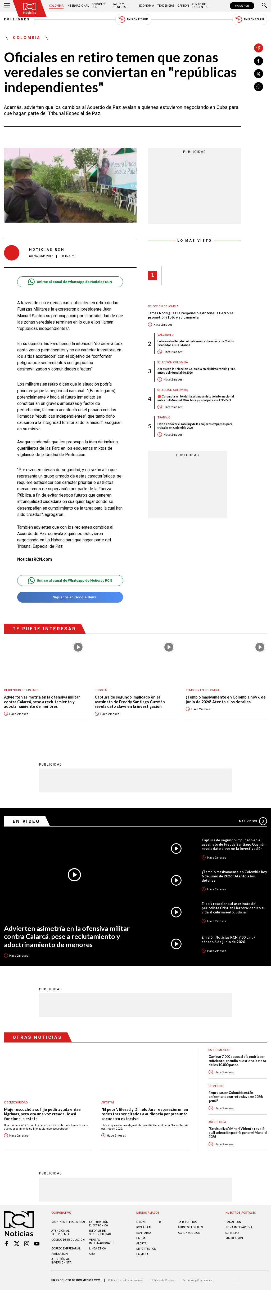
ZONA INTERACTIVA (238, 1227)
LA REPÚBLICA (187, 1222)
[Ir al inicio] (29, 8)
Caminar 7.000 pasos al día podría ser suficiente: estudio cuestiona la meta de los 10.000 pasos (237, 1061)
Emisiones (17, 19)
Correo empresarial (66, 1248)
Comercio (216, 1086)
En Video (26, 821)
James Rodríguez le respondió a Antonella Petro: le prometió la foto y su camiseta (190, 315)
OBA (92, 1254)
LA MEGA (142, 1254)
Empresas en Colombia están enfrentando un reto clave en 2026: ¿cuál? (236, 1097)
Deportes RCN (98, 6)
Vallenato (165, 335)
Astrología (217, 1122)
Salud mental (219, 1050)
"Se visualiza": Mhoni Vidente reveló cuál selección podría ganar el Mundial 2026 (238, 1133)
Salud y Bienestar (120, 6)
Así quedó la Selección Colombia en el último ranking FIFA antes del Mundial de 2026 (196, 370)
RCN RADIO (143, 1233)
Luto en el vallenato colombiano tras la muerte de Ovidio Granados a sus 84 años (195, 342)
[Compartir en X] (258, 73)
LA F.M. (141, 1238)
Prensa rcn (59, 1254)
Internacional (78, 5)
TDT (160, 1222)
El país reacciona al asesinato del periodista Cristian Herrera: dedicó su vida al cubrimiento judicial (233, 908)
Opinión (183, 5)
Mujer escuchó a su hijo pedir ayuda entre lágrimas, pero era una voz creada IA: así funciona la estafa (42, 1114)
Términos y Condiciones (197, 1280)
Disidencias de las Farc (21, 690)
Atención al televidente (60, 1232)
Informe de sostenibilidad (100, 1232)
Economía (146, 5)
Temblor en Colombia (202, 690)
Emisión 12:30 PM (133, 19)
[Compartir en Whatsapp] (258, 86)
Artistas (107, 1102)
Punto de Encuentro (200, 6)
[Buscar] (264, 6)
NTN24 (141, 1222)
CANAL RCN (242, 5)
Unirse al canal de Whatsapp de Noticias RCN (70, 282)
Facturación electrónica (98, 1223)
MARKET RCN (234, 1238)
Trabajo (163, 417)
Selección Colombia (163, 306)
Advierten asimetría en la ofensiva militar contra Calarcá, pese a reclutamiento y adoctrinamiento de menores (42, 702)
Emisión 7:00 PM (250, 19)
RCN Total (144, 1227)
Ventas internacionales (101, 1241)
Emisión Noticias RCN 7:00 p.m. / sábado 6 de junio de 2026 (228, 939)
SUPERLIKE (232, 1233)
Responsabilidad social (68, 1222)
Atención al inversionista (61, 1260)
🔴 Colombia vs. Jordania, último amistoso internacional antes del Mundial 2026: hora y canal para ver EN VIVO (195, 398)
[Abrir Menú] (7, 6)
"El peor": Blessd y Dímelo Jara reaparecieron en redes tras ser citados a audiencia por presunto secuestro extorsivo (144, 1114)
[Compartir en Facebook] (258, 60)
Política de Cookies (163, 1280)
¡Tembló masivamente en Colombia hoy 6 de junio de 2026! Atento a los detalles (226, 699)
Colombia (56, 5)
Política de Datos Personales (125, 1280)
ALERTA (141, 1243)
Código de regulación (68, 1240)
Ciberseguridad (16, 1102)
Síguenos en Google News (70, 597)
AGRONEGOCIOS (189, 1233)
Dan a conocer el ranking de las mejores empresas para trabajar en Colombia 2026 (195, 425)
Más (253, 821)
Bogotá (101, 690)
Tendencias (165, 5)
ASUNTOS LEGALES (190, 1227)
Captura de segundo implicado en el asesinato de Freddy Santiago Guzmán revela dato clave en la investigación (130, 702)
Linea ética (97, 1248)
